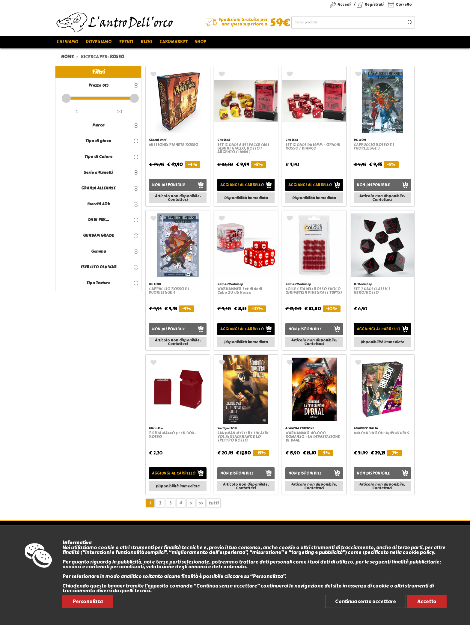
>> (201, 503)
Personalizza (88, 601)
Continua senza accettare (365, 601)
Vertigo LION (226, 428)
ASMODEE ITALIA (366, 428)
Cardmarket (173, 42)
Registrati (374, 4)
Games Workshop (230, 284)
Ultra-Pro (156, 428)
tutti (214, 503)
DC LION (360, 140)
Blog (146, 42)
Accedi (344, 4)
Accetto (426, 601)
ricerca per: (102, 57)
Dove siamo (99, 42)
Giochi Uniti (157, 140)
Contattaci (178, 199)
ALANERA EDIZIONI (299, 428)
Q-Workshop (363, 284)
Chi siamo (67, 42)
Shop (200, 42)
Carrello (404, 4)
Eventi (126, 42)
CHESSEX (223, 140)
